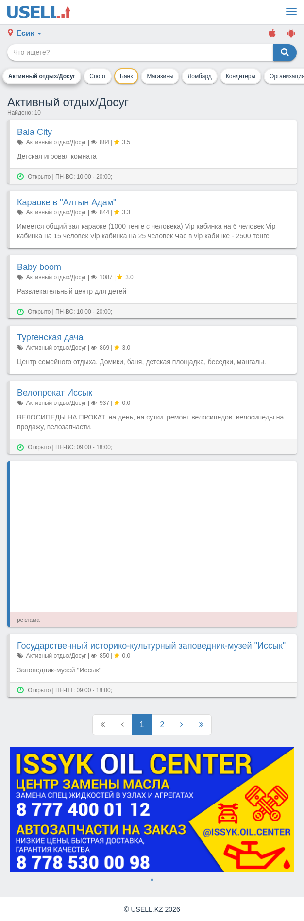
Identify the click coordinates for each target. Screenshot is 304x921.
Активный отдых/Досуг (41, 76)
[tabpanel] (152, 809)
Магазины (160, 76)
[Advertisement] (153, 536)
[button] (24, 33)
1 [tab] (152, 880)
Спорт (97, 76)
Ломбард (199, 76)
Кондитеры (240, 76)
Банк (126, 76)
